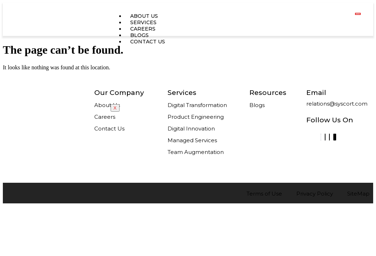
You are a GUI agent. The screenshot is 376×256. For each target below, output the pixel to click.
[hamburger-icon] (358, 14)
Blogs (139, 35)
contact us (147, 41)
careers (142, 29)
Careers (104, 116)
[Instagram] (334, 137)
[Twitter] (329, 137)
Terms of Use (264, 193)
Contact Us (109, 128)
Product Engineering (196, 116)
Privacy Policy (314, 193)
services (143, 22)
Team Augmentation (196, 152)
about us (144, 16)
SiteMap (358, 193)
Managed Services (192, 140)
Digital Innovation (191, 128)
